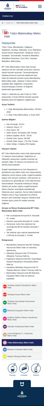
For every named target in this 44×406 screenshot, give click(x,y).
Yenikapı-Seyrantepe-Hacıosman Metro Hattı (19, 302)
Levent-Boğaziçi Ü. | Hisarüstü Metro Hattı (18, 334)
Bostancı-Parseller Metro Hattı (18, 350)
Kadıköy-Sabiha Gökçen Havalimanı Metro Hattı (20, 318)
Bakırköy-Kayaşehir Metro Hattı (18, 311)
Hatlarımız (9, 23)
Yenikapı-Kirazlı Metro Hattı (16, 294)
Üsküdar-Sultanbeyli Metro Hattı (18, 327)
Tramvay (12, 375)
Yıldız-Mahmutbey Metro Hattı (18, 343)
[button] (40, 6)
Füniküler (24, 375)
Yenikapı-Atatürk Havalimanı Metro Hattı (19, 286)
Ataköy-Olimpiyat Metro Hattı (17, 356)
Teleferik (36, 375)
